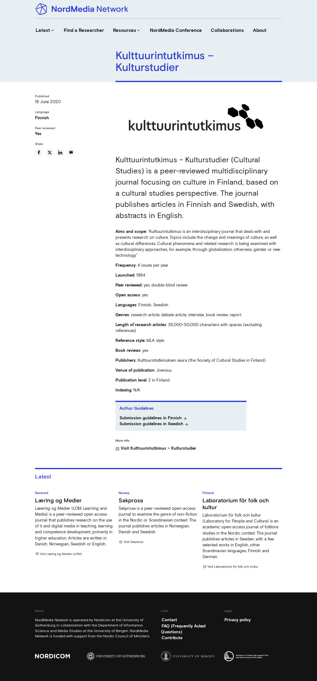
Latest (45, 30)
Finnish (42, 118)
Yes (38, 133)
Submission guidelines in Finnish (153, 418)
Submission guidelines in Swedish (154, 424)
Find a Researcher (84, 30)
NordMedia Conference (176, 30)
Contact (169, 620)
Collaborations (227, 30)
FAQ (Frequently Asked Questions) (183, 629)
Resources (127, 30)
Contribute (172, 637)
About (260, 30)
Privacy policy (237, 620)
